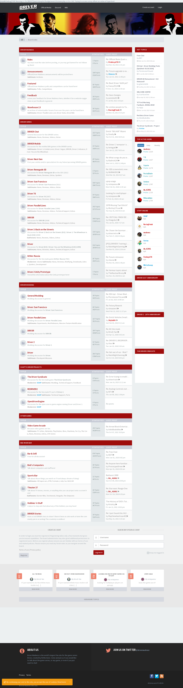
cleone (39, 262)
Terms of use (24, 550)
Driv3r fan (112, 332)
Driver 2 (31, 342)
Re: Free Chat (111, 452)
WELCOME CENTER (143, 92)
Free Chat (140, 55)
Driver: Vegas (60, 149)
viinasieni (112, 308)
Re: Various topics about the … (119, 270)
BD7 (110, 455)
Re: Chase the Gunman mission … (120, 230)
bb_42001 (112, 478)
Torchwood (51, 496)
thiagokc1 (112, 220)
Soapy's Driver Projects (31, 367)
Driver (30, 244)
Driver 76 (31, 193)
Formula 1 (56, 481)
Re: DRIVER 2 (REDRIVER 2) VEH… (120, 340)
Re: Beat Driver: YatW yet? (117, 83)
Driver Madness (27, 50)
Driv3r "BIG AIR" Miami (116, 131)
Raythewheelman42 (117, 516)
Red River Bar (26, 443)
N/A (144, 219)
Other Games (26, 416)
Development (41, 264)
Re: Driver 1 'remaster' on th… (119, 144)
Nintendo (48, 431)
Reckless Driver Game (145, 115)
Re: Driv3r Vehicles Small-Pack (119, 317)
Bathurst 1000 (112, 475)
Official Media (46, 7)
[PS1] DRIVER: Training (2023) (119, 243)
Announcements (35, 71)
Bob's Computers (35, 465)
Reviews (45, 137)
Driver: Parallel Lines (36, 205)
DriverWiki (70, 113)
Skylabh (112, 320)
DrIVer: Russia (33, 256)
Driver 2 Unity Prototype (38, 272)
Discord (58, 7)
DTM (49, 481)
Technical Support (63, 211)
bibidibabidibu (114, 429)
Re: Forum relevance (115, 257)
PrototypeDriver (115, 466)
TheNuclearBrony (116, 273)
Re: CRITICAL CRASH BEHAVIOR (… (121, 217)
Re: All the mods (113, 329)
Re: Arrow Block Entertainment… (120, 426)
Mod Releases (53, 323)
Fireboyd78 (113, 62)
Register (24, 555)
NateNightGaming (116, 246)
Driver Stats (61, 113)
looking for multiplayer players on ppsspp (111, 575)
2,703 (151, 200)
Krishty (111, 504)
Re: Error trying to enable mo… (119, 376)
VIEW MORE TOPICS (91, 599)
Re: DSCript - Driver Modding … (119, 294)
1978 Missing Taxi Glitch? (117, 205)
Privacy (22, 675)
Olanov (111, 74)
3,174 (151, 168)
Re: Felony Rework (114, 305)
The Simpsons (69, 496)
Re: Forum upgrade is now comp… (120, 71)
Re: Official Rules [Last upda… (119, 59)
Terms (28, 675)
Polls (39, 89)
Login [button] (160, 7)
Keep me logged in (155, 553)
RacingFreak (113, 110)
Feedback (32, 95)
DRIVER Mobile (34, 143)
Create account (148, 7)
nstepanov (113, 184)
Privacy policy (35, 550)
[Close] (70, 681)
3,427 (151, 160)
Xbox (64, 431)
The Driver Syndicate (37, 376)
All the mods (37, 574)
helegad (111, 147)
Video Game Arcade (36, 425)
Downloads (77, 262)
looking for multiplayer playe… (120, 193)
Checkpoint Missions (44, 358)
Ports (68, 395)
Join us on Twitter (131, 649)
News (39, 137)
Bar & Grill (32, 453)
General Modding (35, 295)
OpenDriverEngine (35, 401)
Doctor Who (41, 496)
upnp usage (111, 181)
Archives (39, 77)
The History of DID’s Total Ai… (119, 501)
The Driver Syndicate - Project (148, 126)
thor (110, 343)
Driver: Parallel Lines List (46, 113)
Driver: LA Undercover (45, 149)
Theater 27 (32, 487)
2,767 (151, 184)
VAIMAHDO (113, 172)
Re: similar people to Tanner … (119, 107)
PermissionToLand (116, 297)
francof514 (113, 86)
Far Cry (77, 431)
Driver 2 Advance (78, 149)
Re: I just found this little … (118, 513)
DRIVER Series (26, 122)
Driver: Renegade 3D (36, 169)
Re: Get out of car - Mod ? (116, 352)
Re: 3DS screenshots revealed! (119, 169)
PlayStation (57, 431)
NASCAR (70, 481)
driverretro (113, 233)
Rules (30, 59)
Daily (148, 145)
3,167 (151, 176)
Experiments (42, 323)
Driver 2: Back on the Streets (40, 229)
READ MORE (36, 589)
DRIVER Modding (27, 285)
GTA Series (51, 434)
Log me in (99, 552)
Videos (52, 137)
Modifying (68, 262)
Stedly (111, 134)
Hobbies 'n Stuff (34, 503)
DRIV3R (68, 149)
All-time (141, 145)
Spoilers (58, 175)
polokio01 (112, 98)
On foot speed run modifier (74, 574)
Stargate (59, 496)
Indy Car (64, 481)
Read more (62, 682)
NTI (110, 391)
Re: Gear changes (113, 95)
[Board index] (22, 40)
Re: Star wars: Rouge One (116, 488)
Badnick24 (112, 160)
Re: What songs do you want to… (120, 157)
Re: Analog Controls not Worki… (120, 389)
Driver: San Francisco (37, 181)
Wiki (66, 7)
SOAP (39, 383)
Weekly (157, 145)
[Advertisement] (91, 625)
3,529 (151, 152)
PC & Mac (40, 431)
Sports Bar (32, 475)
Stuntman (70, 431)
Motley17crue (114, 208)
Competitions (47, 89)
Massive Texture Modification (70, 323)
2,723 (151, 192)
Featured (31, 83)
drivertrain (113, 379)
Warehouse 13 (34, 107)
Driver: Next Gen (34, 159)
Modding (54, 383)
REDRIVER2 (32, 389)
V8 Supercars (42, 481)
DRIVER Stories (34, 513)
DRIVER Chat (33, 131)
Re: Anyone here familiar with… (120, 463)
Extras (58, 137)
